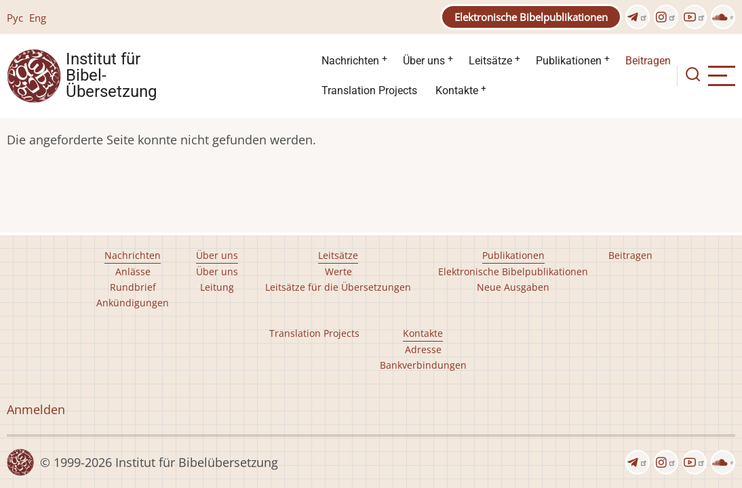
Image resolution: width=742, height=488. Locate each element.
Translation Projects (369, 90)
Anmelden (36, 409)
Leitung (217, 287)
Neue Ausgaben (513, 287)
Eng (37, 17)
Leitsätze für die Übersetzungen (338, 287)
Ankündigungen (132, 302)
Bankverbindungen (423, 365)
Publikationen (569, 60)
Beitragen (648, 60)
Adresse (423, 349)
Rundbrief (133, 287)
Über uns (424, 60)
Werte (338, 271)
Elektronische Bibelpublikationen (531, 17)
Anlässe (133, 271)
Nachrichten (350, 60)
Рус (15, 17)
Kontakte (456, 90)
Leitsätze (490, 60)
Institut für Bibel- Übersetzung (111, 76)
